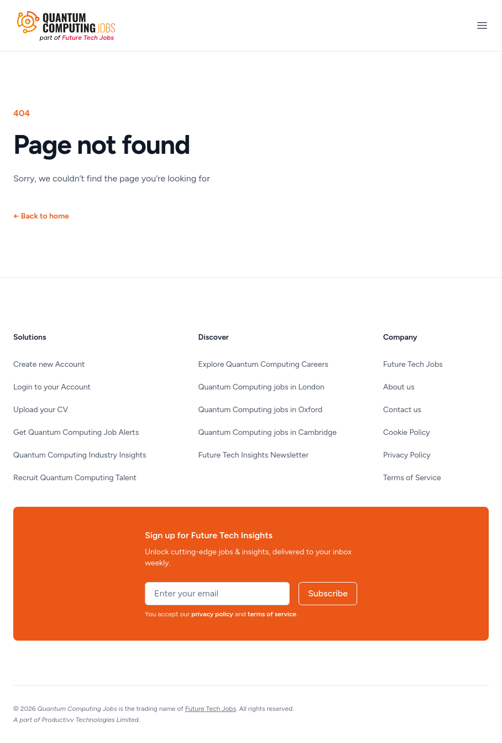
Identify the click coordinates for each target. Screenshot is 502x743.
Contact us (402, 409)
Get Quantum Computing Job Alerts (76, 432)
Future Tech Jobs (413, 364)
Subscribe (328, 593)
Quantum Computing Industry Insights (80, 455)
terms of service (272, 614)
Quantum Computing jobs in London (261, 387)
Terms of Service (412, 477)
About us (399, 387)
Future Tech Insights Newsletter (253, 455)
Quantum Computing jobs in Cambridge (267, 432)
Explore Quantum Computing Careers (263, 364)
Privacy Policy (407, 455)
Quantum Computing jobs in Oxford (260, 409)
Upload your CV (40, 409)
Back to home (41, 216)
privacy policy (212, 614)
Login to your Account (52, 387)
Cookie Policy (406, 432)
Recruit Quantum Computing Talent (75, 477)
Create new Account (49, 364)
